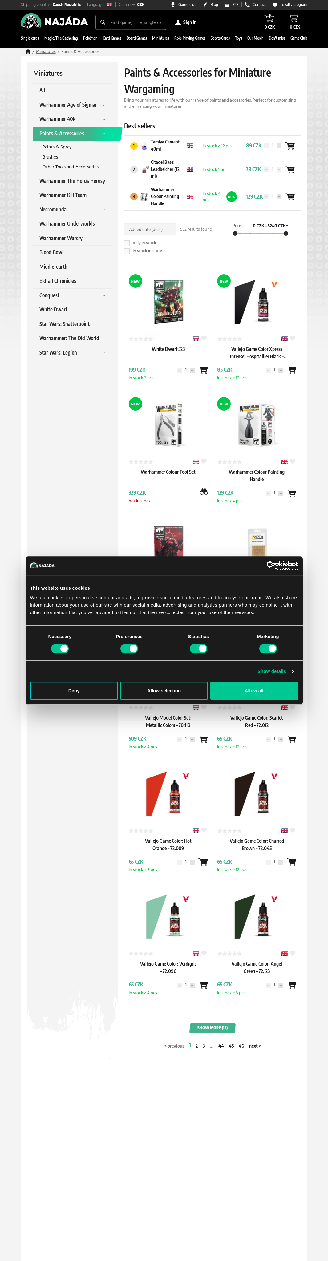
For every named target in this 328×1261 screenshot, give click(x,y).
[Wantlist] (290, 146)
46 (241, 1046)
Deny (74, 690)
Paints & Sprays (58, 147)
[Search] (102, 22)
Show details (271, 671)
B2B (235, 5)
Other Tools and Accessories (71, 167)
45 (231, 1046)
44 (221, 1046)
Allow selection (164, 690)
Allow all (254, 690)
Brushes (50, 157)
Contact (259, 5)
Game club (187, 5)
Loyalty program (293, 5)
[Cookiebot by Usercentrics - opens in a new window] (271, 565)
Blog (214, 5)
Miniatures (46, 52)
